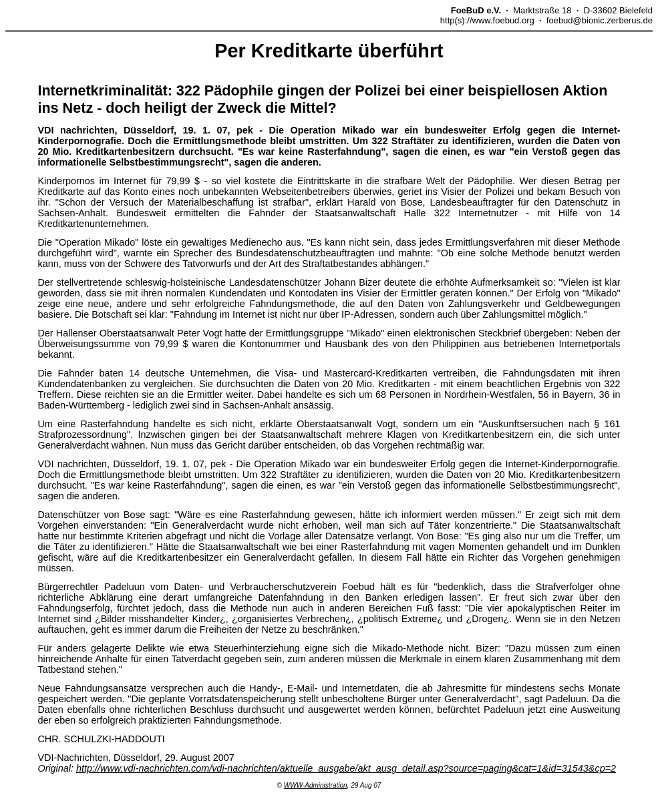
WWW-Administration (315, 785)
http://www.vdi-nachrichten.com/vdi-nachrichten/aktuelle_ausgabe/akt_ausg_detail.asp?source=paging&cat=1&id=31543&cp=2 (346, 768)
